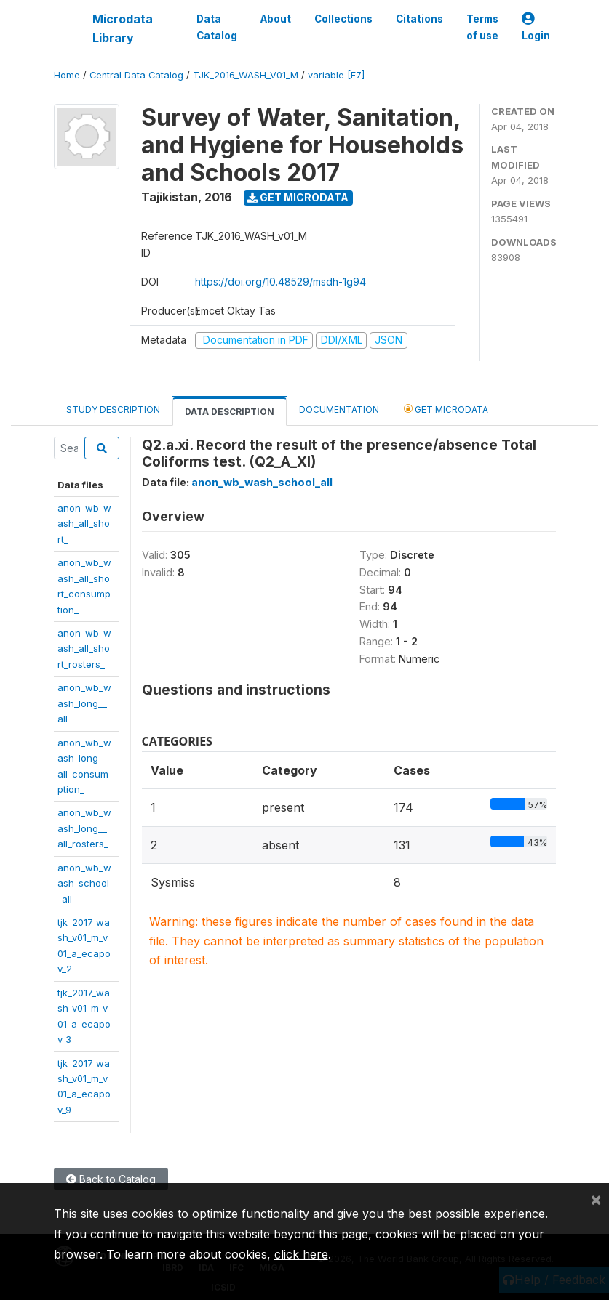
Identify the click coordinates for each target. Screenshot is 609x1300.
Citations (419, 19)
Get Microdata (298, 197)
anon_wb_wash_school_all (84, 883)
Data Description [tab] (229, 411)
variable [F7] (336, 75)
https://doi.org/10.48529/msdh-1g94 (280, 281)
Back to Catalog (111, 1179)
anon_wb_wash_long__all (84, 703)
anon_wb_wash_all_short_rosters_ (84, 648)
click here (301, 1254)
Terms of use (482, 27)
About (275, 19)
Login (536, 27)
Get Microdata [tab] (446, 409)
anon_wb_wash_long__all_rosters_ (84, 828)
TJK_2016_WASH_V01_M (245, 75)
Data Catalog (216, 27)
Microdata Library (122, 28)
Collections (343, 19)
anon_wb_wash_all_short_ (84, 523)
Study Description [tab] (113, 409)
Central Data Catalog (136, 75)
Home (67, 75)
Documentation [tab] (339, 409)
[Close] (596, 1199)
